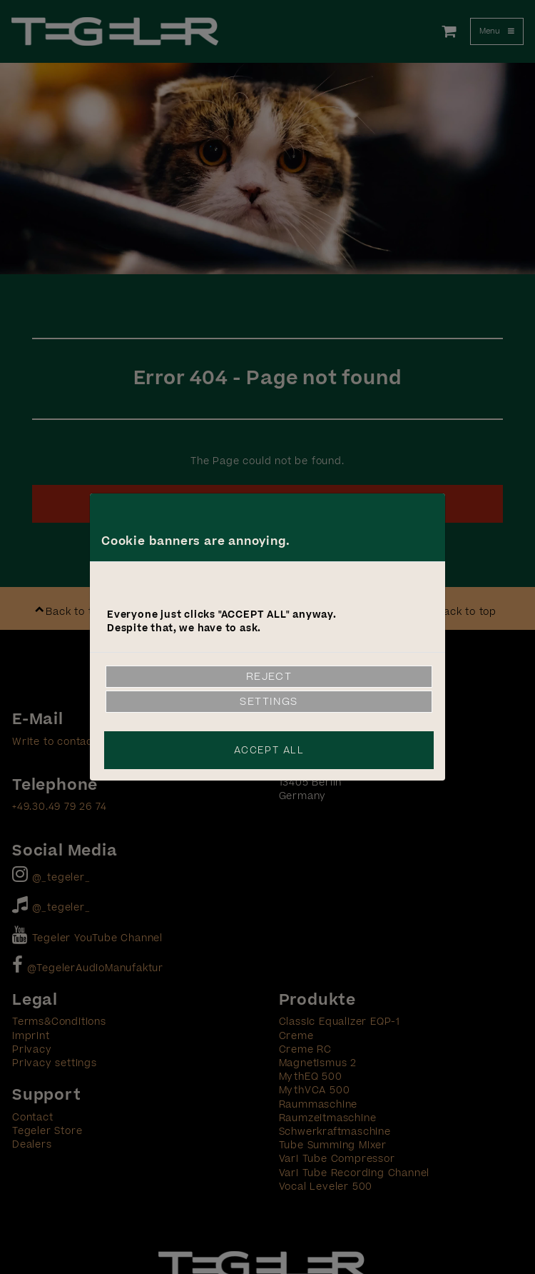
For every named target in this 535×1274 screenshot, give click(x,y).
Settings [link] (269, 701)
